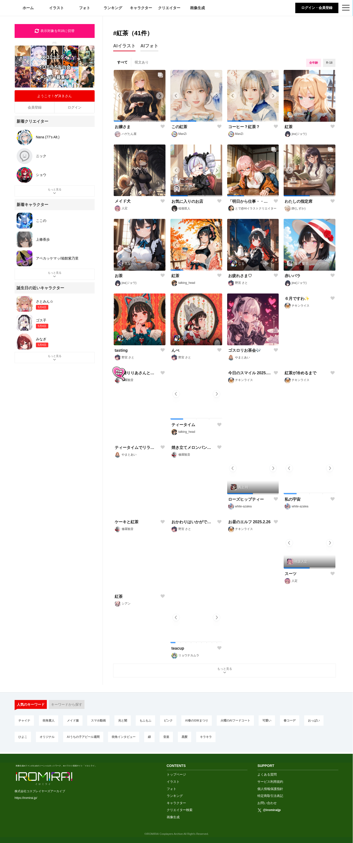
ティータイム (183, 425)
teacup (177, 648)
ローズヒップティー (246, 499)
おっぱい (314, 720)
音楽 (166, 737)
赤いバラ (292, 276)
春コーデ (290, 720)
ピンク (168, 720)
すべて (122, 62)
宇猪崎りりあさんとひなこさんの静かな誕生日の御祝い (136, 425)
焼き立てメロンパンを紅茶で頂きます (193, 499)
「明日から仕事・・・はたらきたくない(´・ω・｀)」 (250, 201)
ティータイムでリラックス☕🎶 (136, 499)
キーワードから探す (66, 704)
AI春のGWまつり (196, 720)
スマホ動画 (98, 720)
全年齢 (313, 62)
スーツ (291, 574)
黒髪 (185, 737)
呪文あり (142, 62)
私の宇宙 (292, 499)
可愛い (266, 720)
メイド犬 (123, 201)
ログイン (74, 107)
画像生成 (197, 8)
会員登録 (35, 107)
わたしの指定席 (298, 201)
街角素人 (48, 720)
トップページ (176, 773)
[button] (118, 121)
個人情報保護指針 (270, 787)
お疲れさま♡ (240, 276)
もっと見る (224, 671)
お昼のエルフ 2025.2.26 (249, 574)
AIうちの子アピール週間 (83, 737)
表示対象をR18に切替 (55, 31)
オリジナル (47, 737)
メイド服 (73, 720)
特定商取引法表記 (270, 794)
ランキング (113, 8)
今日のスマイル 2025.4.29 (250, 425)
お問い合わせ (267, 801)
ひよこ (22, 737)
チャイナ (24, 720)
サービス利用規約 (270, 780)
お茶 (119, 276)
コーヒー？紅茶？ (244, 127)
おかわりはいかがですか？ (193, 574)
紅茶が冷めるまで (300, 425)
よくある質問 (267, 773)
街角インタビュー (124, 737)
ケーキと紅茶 (126, 574)
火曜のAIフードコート (235, 720)
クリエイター (169, 8)
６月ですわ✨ (297, 350)
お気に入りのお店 (187, 201)
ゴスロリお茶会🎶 (244, 350)
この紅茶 (179, 127)
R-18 (329, 62)
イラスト (56, 8)
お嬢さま (123, 127)
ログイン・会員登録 (316, 8)
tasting (121, 350)
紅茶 (289, 127)
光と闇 (122, 720)
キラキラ (206, 737)
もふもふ (145, 720)
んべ (175, 350)
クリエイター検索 (179, 808)
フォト (84, 8)
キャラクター (141, 8)
